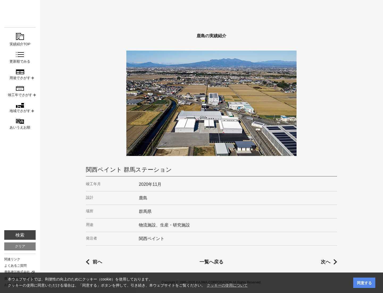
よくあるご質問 (15, 265)
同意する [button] (364, 283)
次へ (325, 262)
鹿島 (20, 13)
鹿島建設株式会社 (17, 272)
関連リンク (12, 259)
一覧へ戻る (211, 262)
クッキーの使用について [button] (227, 285)
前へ (97, 262)
